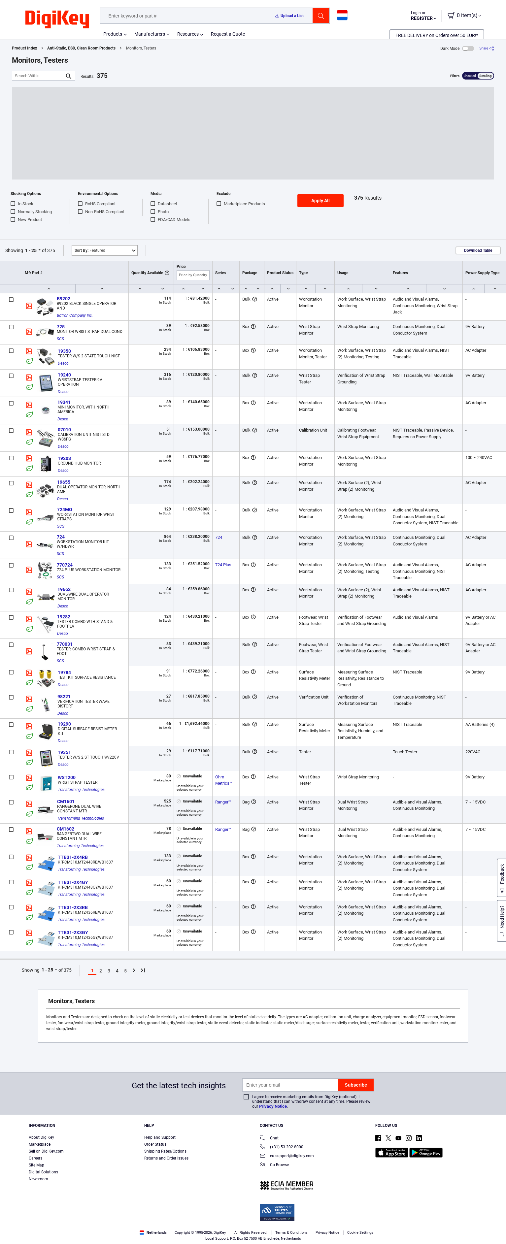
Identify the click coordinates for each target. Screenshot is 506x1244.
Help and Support (160, 1137)
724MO (64, 509)
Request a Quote (228, 34)
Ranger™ (223, 802)
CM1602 (65, 829)
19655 (63, 482)
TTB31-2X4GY (73, 882)
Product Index (24, 48)
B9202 (63, 298)
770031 (65, 644)
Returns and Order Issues (166, 1158)
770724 (65, 565)
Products (112, 34)
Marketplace (40, 1144)
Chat (269, 1138)
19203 (64, 458)
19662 (64, 589)
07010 (64, 429)
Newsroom (38, 1179)
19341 (64, 402)
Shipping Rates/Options (165, 1151)
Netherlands (153, 1232)
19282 (63, 616)
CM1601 (66, 801)
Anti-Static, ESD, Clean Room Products (81, 48)
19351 (64, 752)
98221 (64, 696)
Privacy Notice (273, 1106)
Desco (63, 363)
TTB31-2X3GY (73, 932)
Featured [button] (90, 250)
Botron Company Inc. (75, 315)
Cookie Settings (360, 1232)
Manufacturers (149, 34)
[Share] (486, 48)
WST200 (67, 777)
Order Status (155, 1144)
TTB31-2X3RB (73, 907)
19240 (64, 374)
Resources (188, 34)
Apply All (320, 200)
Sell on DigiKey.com (46, 1151)
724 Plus (223, 564)
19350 (64, 351)
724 (61, 537)
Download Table (478, 250)
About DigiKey (41, 1137)
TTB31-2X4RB (73, 857)
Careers (35, 1158)
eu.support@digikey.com (287, 1156)
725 (61, 326)
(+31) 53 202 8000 (281, 1147)
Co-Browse (274, 1165)
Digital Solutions (43, 1172)
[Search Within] (38, 75)
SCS (60, 339)
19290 (64, 724)
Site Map (36, 1165)
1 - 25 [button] (31, 250)
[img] (57, 20)
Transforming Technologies (81, 789)
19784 (64, 672)
